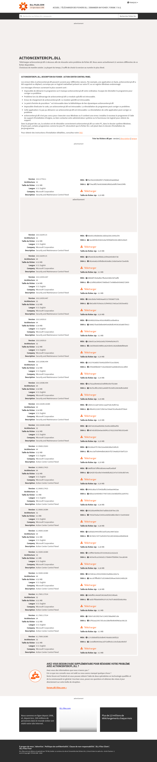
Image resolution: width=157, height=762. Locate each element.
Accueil (56, 8)
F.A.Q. (119, 8)
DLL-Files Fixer (25, 748)
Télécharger (90, 191)
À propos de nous (26, 747)
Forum (112, 8)
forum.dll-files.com (56, 687)
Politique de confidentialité (56, 747)
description (125, 138)
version (116, 138)
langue (134, 138)
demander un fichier (98, 8)
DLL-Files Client (102, 747)
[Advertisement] (78, 40)
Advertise (39, 747)
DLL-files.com (65, 708)
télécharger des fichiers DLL (74, 8)
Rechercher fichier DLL (128, 16)
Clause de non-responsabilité (81, 747)
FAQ (81, 132)
